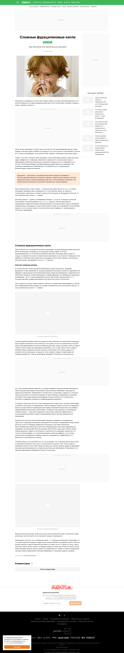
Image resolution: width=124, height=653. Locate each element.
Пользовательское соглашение (59, 619)
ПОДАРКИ (94, 6)
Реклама (45, 619)
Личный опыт (56, 6)
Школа (67, 2)
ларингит (46, 202)
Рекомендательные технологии (66, 621)
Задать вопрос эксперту (85, 621)
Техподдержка (62, 624)
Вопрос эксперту (73, 6)
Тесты (64, 6)
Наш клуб (75, 2)
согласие (7, 643)
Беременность (49, 2)
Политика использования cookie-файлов (43, 621)
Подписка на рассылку (51, 592)
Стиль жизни (33, 6)
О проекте (37, 619)
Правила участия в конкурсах (80, 619)
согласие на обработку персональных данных (63, 595)
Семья (60, 2)
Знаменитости (45, 6)
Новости (37, 2)
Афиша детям (84, 6)
